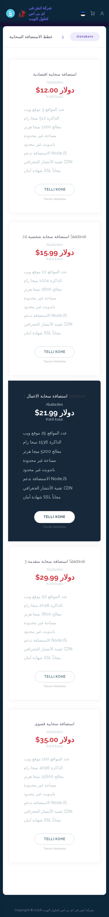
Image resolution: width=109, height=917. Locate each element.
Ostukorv (84, 36)
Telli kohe (55, 189)
